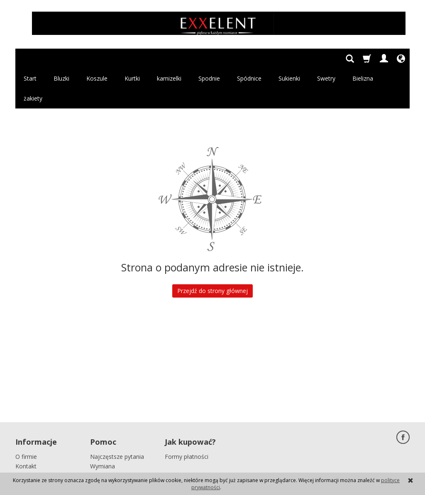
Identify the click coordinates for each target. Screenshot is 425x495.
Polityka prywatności (43, 440)
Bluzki (61, 58)
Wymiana (102, 421)
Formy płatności (186, 412)
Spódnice (249, 58)
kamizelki (169, 58)
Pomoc (103, 399)
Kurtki (132, 58)
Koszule (96, 58)
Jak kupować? (190, 399)
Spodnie (209, 58)
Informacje (36, 399)
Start (30, 58)
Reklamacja (105, 431)
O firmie (26, 412)
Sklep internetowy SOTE (382, 464)
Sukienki (289, 58)
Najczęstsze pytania (117, 412)
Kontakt (26, 421)
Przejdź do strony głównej (212, 251)
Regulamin (29, 431)
